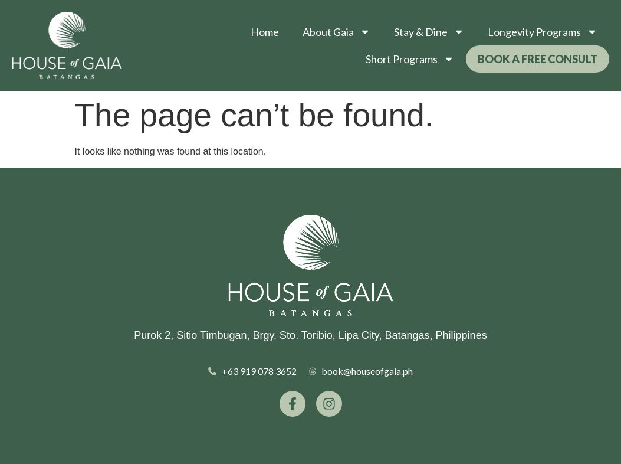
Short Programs (410, 59)
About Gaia (336, 32)
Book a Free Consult (537, 59)
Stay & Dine (429, 32)
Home (265, 31)
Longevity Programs (542, 32)
